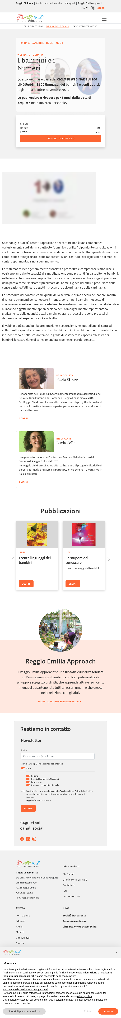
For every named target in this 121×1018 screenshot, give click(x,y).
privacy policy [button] (84, 996)
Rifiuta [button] (88, 1011)
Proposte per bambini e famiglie (45, 785)
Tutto (28, 768)
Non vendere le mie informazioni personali (25, 989)
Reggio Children (24, 3)
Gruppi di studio (33, 26)
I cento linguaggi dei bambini (35, 560)
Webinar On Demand (57, 26)
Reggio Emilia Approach (90, 3)
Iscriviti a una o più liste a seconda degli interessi (42, 763)
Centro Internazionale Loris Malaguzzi (55, 3)
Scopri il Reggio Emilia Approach (59, 701)
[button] (116, 952)
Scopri (23, 481)
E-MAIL (24, 750)
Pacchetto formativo (84, 26)
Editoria (34, 776)
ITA (83, 7)
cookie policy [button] (68, 976)
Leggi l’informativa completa (38, 800)
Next (106, 558)
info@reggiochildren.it (27, 897)
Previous (10, 558)
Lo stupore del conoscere (77, 560)
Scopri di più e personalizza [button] (24, 1011)
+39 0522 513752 (24, 892)
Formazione (36, 782)
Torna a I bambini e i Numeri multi (41, 42)
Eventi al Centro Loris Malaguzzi (45, 779)
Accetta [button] (108, 1011)
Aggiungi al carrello (61, 138)
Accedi (101, 7)
